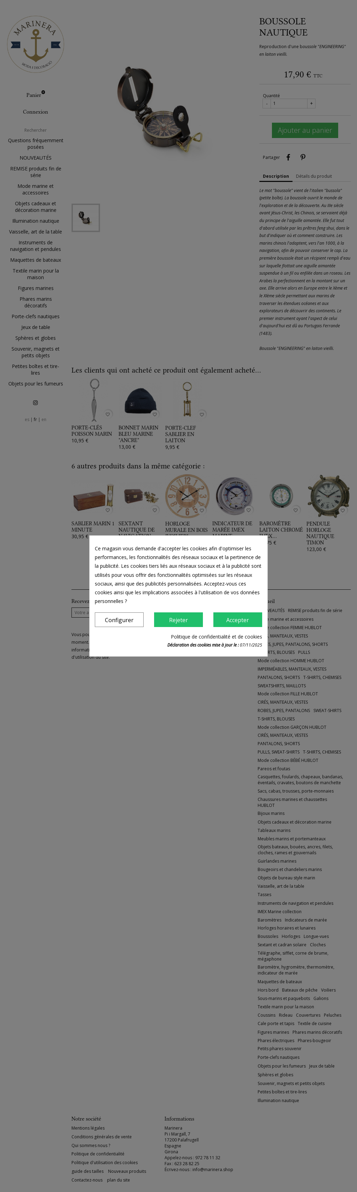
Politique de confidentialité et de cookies (216, 636)
